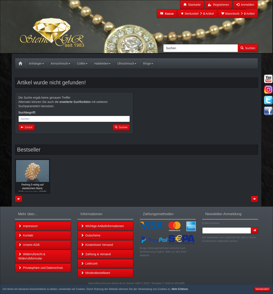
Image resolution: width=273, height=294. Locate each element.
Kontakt (25, 235)
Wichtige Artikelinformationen (102, 226)
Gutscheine (91, 235)
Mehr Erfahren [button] (180, 289)
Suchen (248, 48)
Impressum (28, 226)
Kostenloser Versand (97, 244)
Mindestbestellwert (95, 273)
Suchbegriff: (27, 112)
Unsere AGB (29, 244)
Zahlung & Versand (96, 254)
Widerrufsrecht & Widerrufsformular (31, 256)
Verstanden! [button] (262, 289)
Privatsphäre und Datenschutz (40, 268)
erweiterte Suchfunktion (75, 102)
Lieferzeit (89, 263)
